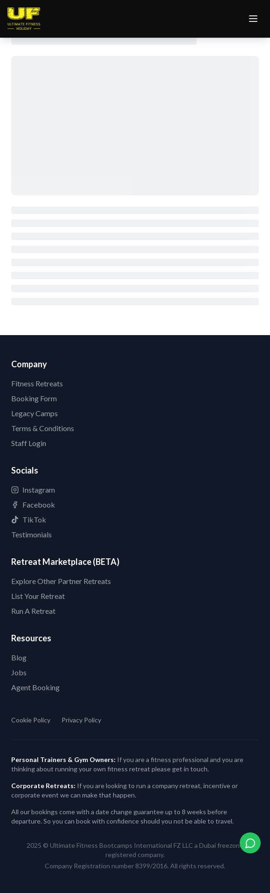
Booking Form (34, 398)
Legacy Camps (34, 413)
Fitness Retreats (37, 383)
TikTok (28, 519)
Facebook (33, 504)
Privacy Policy (81, 720)
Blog (19, 657)
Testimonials (31, 534)
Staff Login (28, 443)
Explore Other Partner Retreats (61, 581)
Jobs (19, 672)
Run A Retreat (33, 610)
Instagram (33, 489)
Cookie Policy (30, 720)
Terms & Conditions (42, 428)
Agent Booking (35, 687)
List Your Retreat (38, 595)
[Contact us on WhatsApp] (250, 842)
